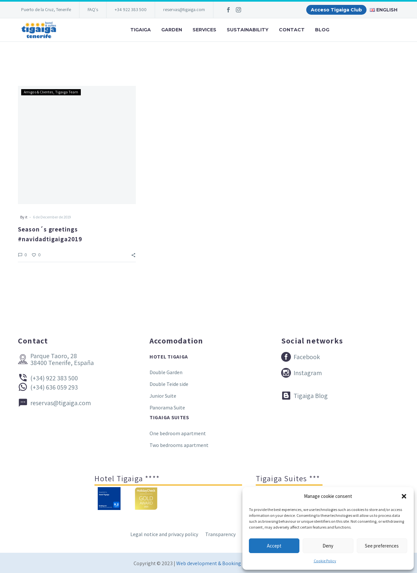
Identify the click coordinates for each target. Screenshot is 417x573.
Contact (292, 30)
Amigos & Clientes (38, 91)
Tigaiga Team (66, 91)
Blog (322, 30)
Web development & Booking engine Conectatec (229, 563)
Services (204, 30)
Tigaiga (140, 30)
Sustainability (247, 30)
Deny (328, 546)
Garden (171, 30)
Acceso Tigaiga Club (336, 10)
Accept (274, 546)
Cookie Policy (325, 560)
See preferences (382, 546)
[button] (404, 496)
